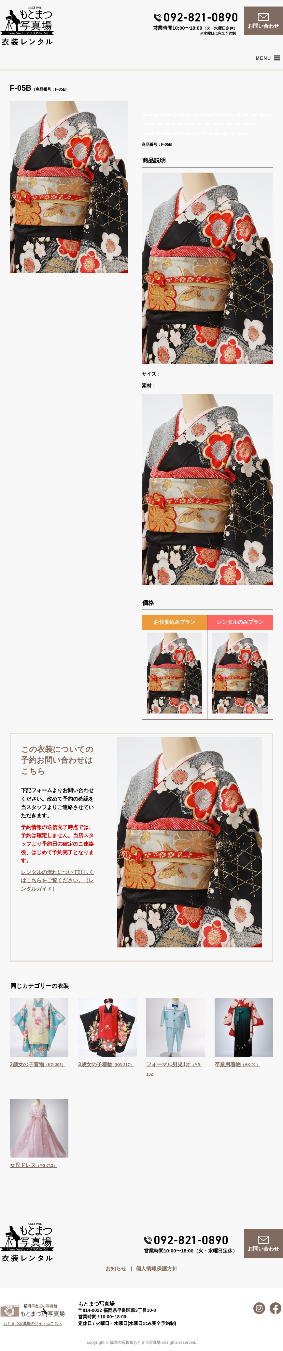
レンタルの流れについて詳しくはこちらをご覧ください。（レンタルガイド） (57, 880)
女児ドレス (33, 1165)
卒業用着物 (237, 1064)
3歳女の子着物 (37, 1064)
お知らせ (116, 1268)
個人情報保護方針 (156, 1268)
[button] (263, 58)
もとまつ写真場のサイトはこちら (32, 1323)
